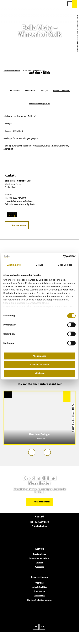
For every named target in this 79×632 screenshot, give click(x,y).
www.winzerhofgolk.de (39, 103)
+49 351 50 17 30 (41, 522)
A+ (42, 626)
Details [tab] (39, 265)
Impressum (39, 591)
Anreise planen (39, 554)
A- (36, 626)
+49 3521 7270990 (61, 90)
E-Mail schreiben (39, 526)
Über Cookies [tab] (65, 265)
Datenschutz (39, 595)
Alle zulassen (39, 356)
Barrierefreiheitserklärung (39, 600)
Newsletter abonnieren (39, 558)
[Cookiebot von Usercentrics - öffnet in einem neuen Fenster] (63, 257)
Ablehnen (39, 373)
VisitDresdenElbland (12, 71)
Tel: (31, 522)
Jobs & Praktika (39, 587)
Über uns (39, 583)
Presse (39, 562)
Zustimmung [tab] (14, 265)
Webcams (39, 567)
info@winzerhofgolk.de (21, 201)
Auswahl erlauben (39, 364)
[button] (50, 4)
